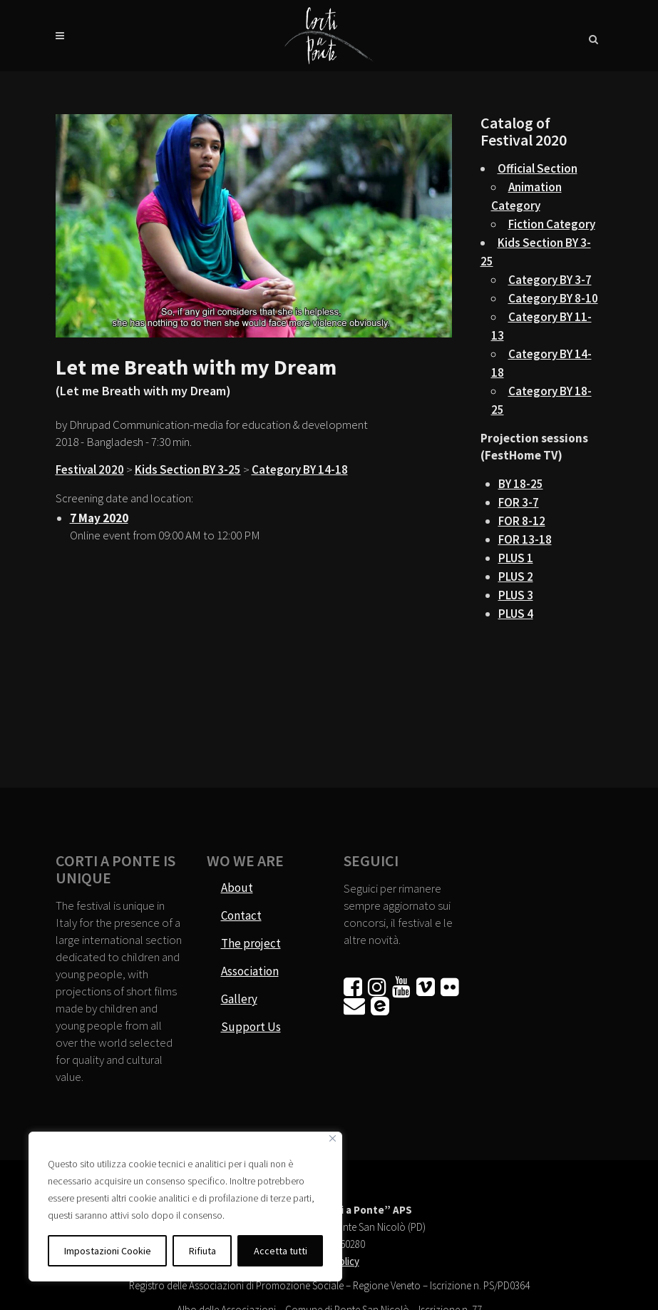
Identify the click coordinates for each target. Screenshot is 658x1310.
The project (251, 943)
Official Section (537, 168)
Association (250, 971)
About (237, 887)
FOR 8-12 (521, 521)
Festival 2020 (90, 469)
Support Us (251, 1027)
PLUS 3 (515, 595)
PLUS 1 (515, 558)
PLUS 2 (515, 576)
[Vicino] (332, 1138)
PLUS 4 (515, 613)
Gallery (239, 999)
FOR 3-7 (518, 502)
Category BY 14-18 (300, 469)
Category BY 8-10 (553, 298)
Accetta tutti (280, 1250)
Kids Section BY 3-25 (188, 469)
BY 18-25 (520, 484)
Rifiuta (202, 1250)
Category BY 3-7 (550, 280)
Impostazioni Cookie (107, 1250)
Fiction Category (551, 224)
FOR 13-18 (525, 539)
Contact (241, 915)
